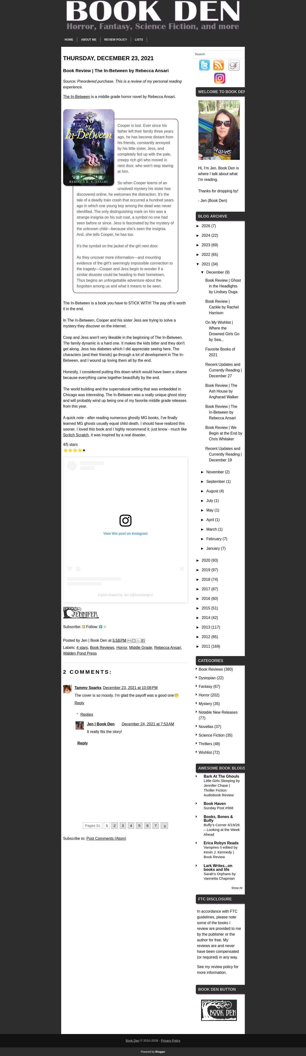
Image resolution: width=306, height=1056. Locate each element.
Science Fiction (212, 735)
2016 (206, 599)
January (213, 548)
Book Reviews (102, 648)
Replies (86, 714)
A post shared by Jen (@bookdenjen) (125, 595)
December (215, 272)
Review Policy (115, 39)
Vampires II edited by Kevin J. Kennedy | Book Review (221, 852)
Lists (139, 39)
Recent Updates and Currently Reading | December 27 (223, 370)
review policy (222, 967)
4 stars (82, 648)
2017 (206, 589)
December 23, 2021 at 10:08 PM (130, 688)
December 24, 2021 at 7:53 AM (148, 724)
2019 (206, 570)
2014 (206, 618)
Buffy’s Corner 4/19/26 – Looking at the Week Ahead (222, 829)
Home (69, 39)
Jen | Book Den (101, 724)
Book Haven (215, 804)
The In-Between (76, 97)
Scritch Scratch (76, 435)
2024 (206, 235)
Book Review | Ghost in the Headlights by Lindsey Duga (223, 286)
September (216, 482)
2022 (206, 255)
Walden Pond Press (80, 653)
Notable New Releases (218, 712)
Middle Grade (140, 648)
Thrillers (205, 744)
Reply (79, 703)
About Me (88, 39)
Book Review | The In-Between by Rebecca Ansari (221, 412)
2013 (206, 627)
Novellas (206, 727)
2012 (206, 637)
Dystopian (207, 678)
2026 (206, 226)
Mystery (205, 704)
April (210, 520)
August (212, 491)
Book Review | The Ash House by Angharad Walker (221, 391)
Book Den (132, 1040)
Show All (236, 888)
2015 (206, 608)
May (210, 510)
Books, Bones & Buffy (218, 819)
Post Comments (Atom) (106, 838)
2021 (206, 264)
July (210, 501)
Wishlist (205, 752)
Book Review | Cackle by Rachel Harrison (222, 307)
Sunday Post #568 (218, 808)
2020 (206, 560)
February (214, 539)
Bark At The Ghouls (221, 776)
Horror (121, 648)
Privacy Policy (170, 1040)
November (215, 472)
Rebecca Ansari (167, 648)
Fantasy (205, 686)
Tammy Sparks (88, 688)
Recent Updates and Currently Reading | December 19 (223, 454)
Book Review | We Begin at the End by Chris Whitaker (223, 433)
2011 (206, 646)
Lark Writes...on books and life (218, 868)
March (212, 529)
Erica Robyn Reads (221, 843)
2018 (206, 579)
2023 (206, 245)
